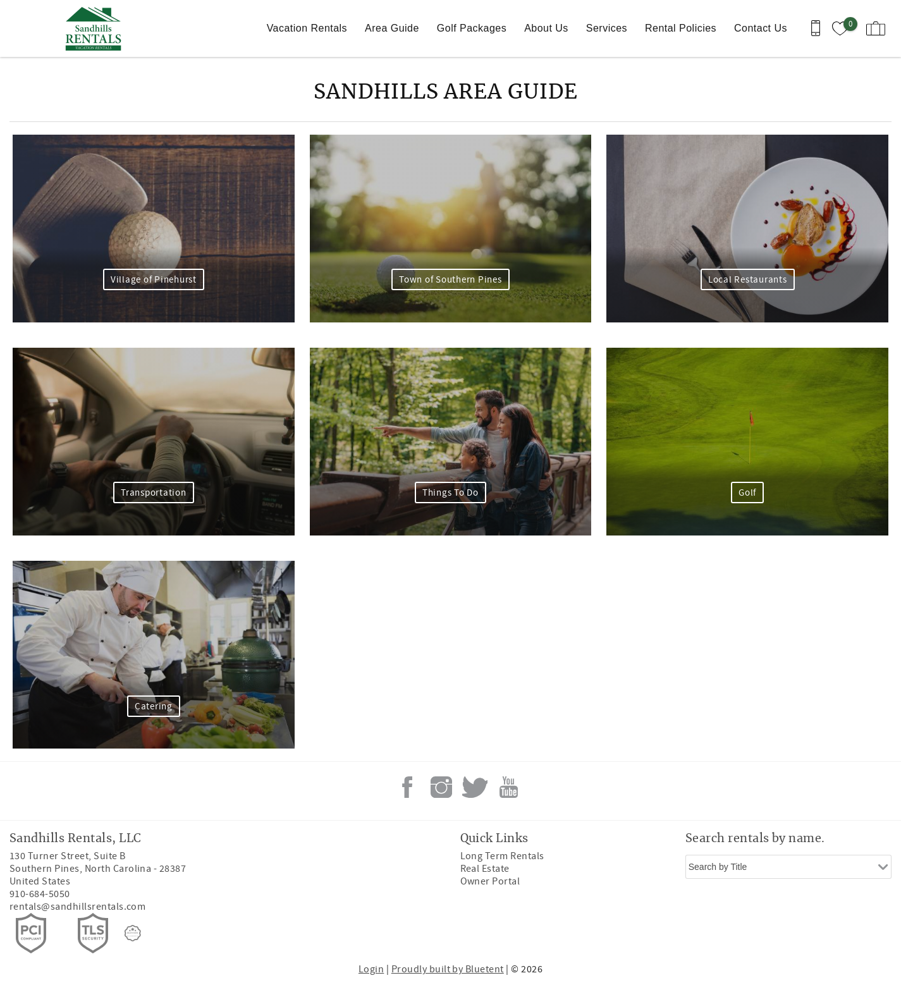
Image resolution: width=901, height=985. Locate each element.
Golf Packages (471, 28)
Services (606, 28)
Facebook (407, 787)
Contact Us (760, 28)
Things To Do (450, 493)
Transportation (154, 493)
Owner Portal (490, 881)
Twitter (474, 787)
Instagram (441, 787)
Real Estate (485, 868)
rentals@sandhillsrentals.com (77, 906)
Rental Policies (680, 28)
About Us (546, 28)
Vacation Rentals (307, 28)
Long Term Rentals (502, 856)
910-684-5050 (39, 894)
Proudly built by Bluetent (447, 969)
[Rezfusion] (133, 933)
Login (371, 969)
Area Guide (392, 28)
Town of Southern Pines (450, 280)
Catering (154, 707)
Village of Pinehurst (154, 280)
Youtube (509, 787)
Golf (747, 493)
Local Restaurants (747, 280)
